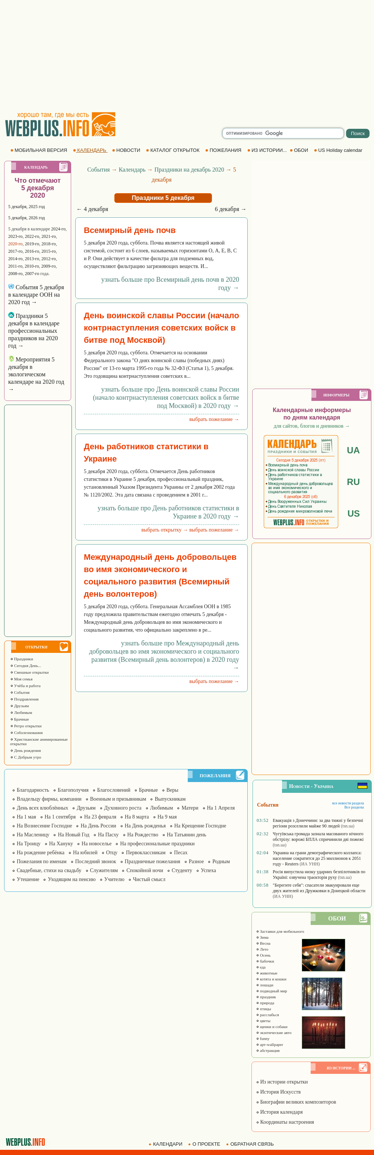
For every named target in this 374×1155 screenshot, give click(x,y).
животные (267, 973)
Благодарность (33, 790)
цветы (263, 1020)
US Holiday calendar (339, 150)
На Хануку (61, 843)
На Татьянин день (186, 834)
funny (262, 1038)
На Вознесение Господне (44, 826)
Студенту (182, 870)
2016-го (32, 251)
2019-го (32, 243)
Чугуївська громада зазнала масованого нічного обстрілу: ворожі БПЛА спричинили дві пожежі (318, 836)
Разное (196, 861)
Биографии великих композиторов (296, 1102)
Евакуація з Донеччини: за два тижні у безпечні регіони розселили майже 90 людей (318, 823)
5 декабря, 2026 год (26, 217)
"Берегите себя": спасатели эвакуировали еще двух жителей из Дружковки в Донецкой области (319, 888)
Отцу (112, 852)
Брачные (19, 719)
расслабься (267, 1014)
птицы (263, 1008)
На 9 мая (167, 817)
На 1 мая (26, 817)
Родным (221, 861)
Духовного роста (123, 808)
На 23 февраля (100, 817)
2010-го (32, 266)
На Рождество (142, 834)
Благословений (113, 790)
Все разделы (354, 807)
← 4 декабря (92, 209)
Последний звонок (95, 861)
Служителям (104, 870)
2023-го (15, 236)
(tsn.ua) (347, 826)
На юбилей (85, 852)
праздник (266, 997)
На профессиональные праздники (157, 843)
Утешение (28, 879)
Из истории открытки (282, 1082)
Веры (172, 790)
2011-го (15, 266)
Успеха (208, 870)
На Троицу (29, 843)
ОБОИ (300, 150)
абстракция (268, 1050)
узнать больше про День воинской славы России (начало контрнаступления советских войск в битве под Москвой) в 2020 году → (166, 397)
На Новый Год (73, 834)
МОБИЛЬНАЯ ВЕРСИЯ (39, 150)
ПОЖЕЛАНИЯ (224, 150)
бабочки (265, 961)
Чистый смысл (149, 879)
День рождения (25, 750)
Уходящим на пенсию (71, 879)
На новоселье (96, 843)
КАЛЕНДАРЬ (90, 150)
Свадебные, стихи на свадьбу (49, 870)
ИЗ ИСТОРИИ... (267, 150)
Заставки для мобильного (280, 931)
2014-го (15, 258)
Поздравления (24, 699)
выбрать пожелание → (214, 419)
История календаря (279, 1112)
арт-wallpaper (269, 1044)
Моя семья (21, 679)
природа (265, 1003)
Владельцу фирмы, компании (49, 799)
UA (353, 450)
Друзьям (19, 705)
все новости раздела (348, 803)
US (354, 513)
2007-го (32, 273)
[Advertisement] (187, 56)
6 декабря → (231, 209)
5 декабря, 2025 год (26, 206)
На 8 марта (137, 817)
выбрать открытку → (164, 530)
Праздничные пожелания (152, 861)
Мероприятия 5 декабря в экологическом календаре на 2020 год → (36, 374)
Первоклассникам (145, 852)
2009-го (48, 266)
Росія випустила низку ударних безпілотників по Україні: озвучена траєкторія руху (319, 874)
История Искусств (278, 1092)
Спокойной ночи (144, 870)
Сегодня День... (25, 665)
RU (353, 482)
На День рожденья (145, 826)
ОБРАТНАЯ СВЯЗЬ (250, 1144)
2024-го (58, 229)
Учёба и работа (25, 685)
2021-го (48, 236)
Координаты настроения (285, 1122)
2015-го (48, 251)
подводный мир (271, 991)
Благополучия (73, 790)
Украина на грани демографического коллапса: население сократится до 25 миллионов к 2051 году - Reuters (317, 858)
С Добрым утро (25, 757)
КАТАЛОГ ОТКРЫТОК (173, 150)
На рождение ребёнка (40, 852)
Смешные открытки (29, 672)
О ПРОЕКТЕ (205, 1144)
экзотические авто (273, 1032)
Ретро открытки (26, 726)
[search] (283, 133)
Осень (263, 955)
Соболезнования (26, 732)
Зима (262, 937)
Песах (180, 852)
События (19, 692)
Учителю (114, 879)
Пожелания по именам (42, 861)
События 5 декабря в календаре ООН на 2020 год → (36, 294)
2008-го (15, 273)
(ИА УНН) (309, 864)
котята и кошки (271, 979)
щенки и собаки (272, 1026)
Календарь (132, 169)
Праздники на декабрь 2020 (189, 169)
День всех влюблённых (42, 808)
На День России (98, 826)
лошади (264, 985)
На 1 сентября (60, 817)
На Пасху (108, 834)
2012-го (48, 258)
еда (261, 967)
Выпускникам (170, 799)
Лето (262, 949)
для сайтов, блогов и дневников (312, 426)
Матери (189, 808)
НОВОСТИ (127, 150)
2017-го (15, 251)
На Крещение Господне (200, 826)
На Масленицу (33, 834)
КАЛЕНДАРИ (166, 1144)
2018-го (48, 243)
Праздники (21, 659)
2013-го (32, 258)
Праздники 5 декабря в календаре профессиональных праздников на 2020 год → (34, 331)
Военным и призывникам (118, 799)
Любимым (21, 712)
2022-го (32, 236)
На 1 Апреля (221, 808)
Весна (263, 943)
